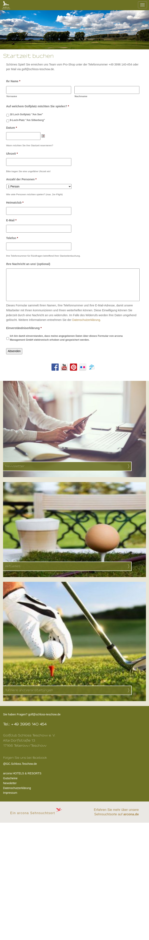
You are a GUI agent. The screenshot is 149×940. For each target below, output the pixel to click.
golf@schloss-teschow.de (44, 714)
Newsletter (10, 783)
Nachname (81, 96)
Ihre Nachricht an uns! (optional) (28, 264)
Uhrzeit (12, 153)
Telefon (12, 238)
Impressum (10, 792)
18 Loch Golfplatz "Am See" (26, 114)
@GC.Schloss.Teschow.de (25, 763)
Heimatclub (15, 202)
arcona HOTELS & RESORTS (22, 773)
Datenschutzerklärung (17, 788)
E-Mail (11, 220)
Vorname (11, 96)
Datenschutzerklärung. (86, 319)
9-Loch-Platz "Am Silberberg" (27, 120)
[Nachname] (106, 90)
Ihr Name (13, 81)
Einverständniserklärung (24, 328)
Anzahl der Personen (21, 179)
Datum (11, 127)
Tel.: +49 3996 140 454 (25, 724)
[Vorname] (38, 90)
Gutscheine (10, 778)
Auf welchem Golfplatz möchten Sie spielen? (37, 106)
